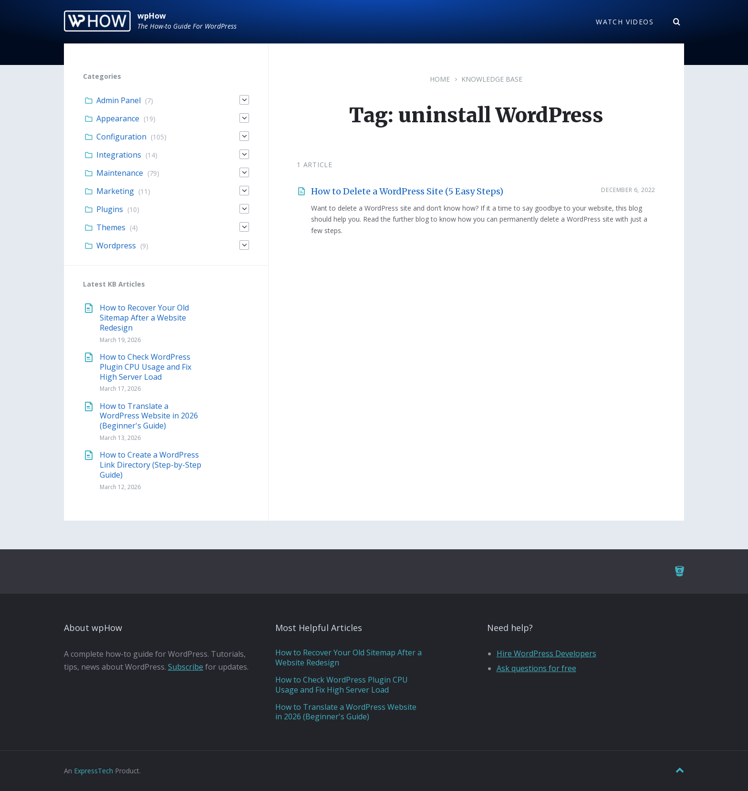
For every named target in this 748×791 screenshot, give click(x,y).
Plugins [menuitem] (109, 209)
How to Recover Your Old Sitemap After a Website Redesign (144, 317)
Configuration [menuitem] (121, 136)
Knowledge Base (491, 79)
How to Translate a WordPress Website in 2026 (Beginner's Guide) (149, 416)
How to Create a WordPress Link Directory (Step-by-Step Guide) (150, 464)
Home (440, 79)
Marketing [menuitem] (115, 191)
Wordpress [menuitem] (116, 245)
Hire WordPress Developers (546, 653)
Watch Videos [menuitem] (625, 21)
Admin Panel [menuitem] (118, 100)
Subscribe (185, 667)
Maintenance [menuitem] (119, 173)
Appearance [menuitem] (117, 118)
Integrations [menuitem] (118, 155)
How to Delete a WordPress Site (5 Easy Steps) (407, 191)
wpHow (151, 16)
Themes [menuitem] (110, 227)
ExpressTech (93, 770)
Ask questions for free (536, 668)
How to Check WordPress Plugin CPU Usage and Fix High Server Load (145, 367)
